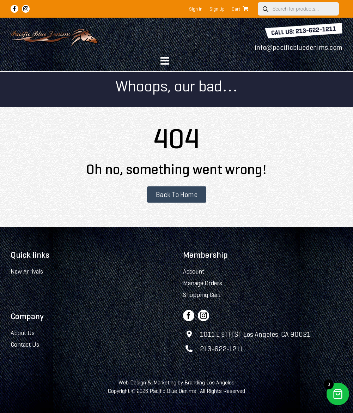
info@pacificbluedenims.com (298, 47)
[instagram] (26, 9)
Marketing (164, 382)
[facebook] (14, 9)
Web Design (132, 382)
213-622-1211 (221, 348)
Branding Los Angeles (209, 382)
